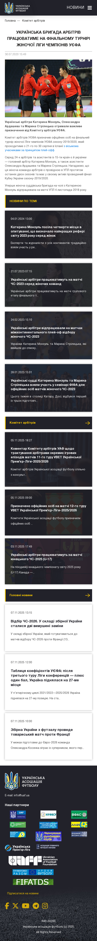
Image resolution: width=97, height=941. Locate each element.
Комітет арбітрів (33, 21)
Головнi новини (21, 595)
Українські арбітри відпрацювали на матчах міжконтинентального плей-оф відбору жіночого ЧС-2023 (47, 332)
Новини (75, 8)
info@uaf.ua (21, 795)
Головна (10, 21)
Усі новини (87, 423)
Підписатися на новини (23, 893)
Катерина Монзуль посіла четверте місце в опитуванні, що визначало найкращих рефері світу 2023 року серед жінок (47, 231)
